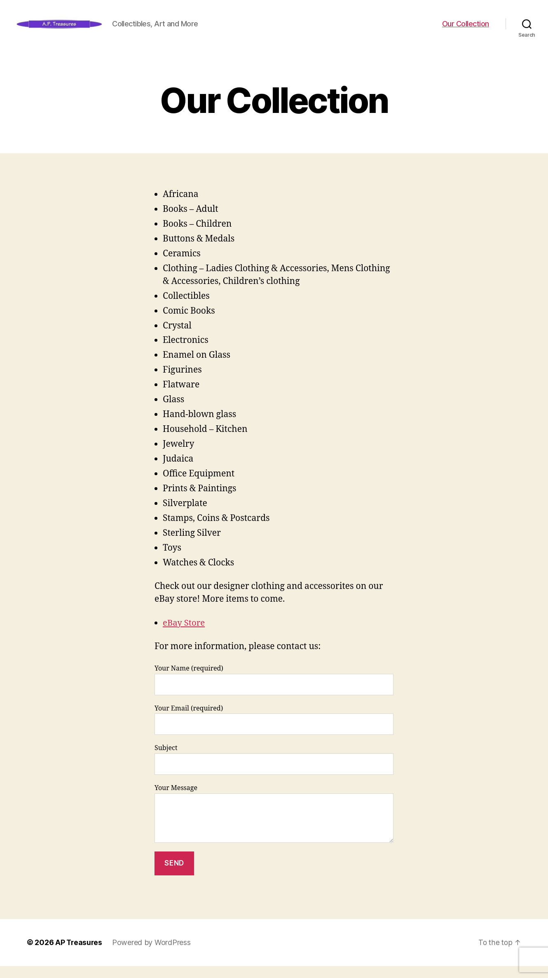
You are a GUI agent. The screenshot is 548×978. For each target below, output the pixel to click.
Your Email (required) (274, 732)
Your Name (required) (274, 692)
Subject (274, 771)
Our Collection (465, 30)
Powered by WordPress (152, 954)
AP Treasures (79, 954)
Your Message (274, 825)
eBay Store (184, 635)
